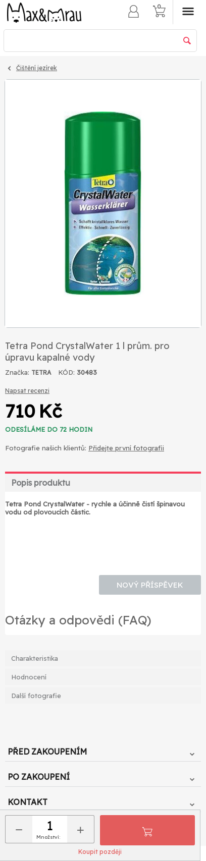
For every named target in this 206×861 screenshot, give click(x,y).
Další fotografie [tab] (36, 696)
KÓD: (66, 372)
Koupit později (100, 851)
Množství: (48, 837)
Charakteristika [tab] (34, 658)
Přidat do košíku (147, 830)
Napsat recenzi (27, 390)
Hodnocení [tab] (28, 677)
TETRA (41, 372)
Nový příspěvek (150, 585)
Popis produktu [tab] (40, 483)
